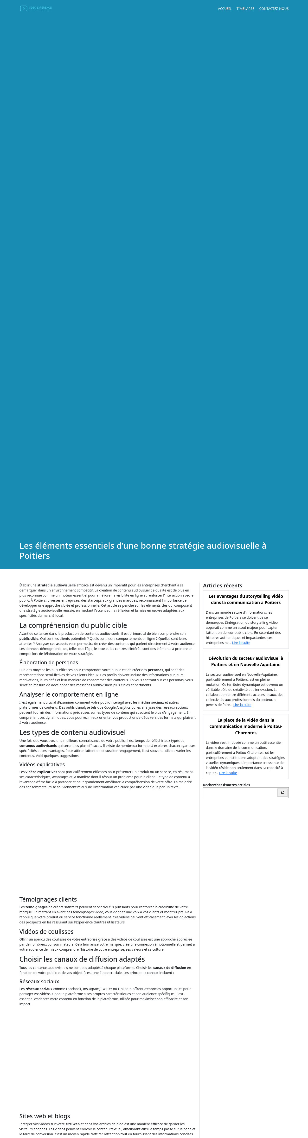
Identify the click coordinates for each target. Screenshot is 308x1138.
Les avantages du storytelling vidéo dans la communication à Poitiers (246, 599)
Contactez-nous (274, 8)
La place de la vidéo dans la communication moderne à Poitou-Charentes (245, 726)
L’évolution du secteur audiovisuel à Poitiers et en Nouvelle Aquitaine (246, 661)
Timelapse (245, 8)
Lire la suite (241, 642)
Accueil (224, 8)
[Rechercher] (282, 792)
